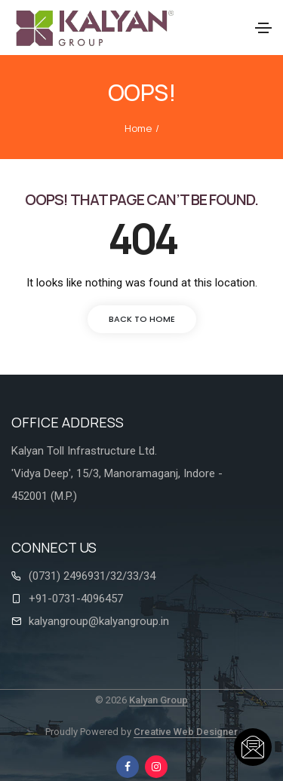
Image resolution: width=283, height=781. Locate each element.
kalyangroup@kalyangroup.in (99, 621)
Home (138, 128)
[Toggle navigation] (263, 28)
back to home (142, 319)
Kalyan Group (158, 700)
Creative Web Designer (186, 731)
